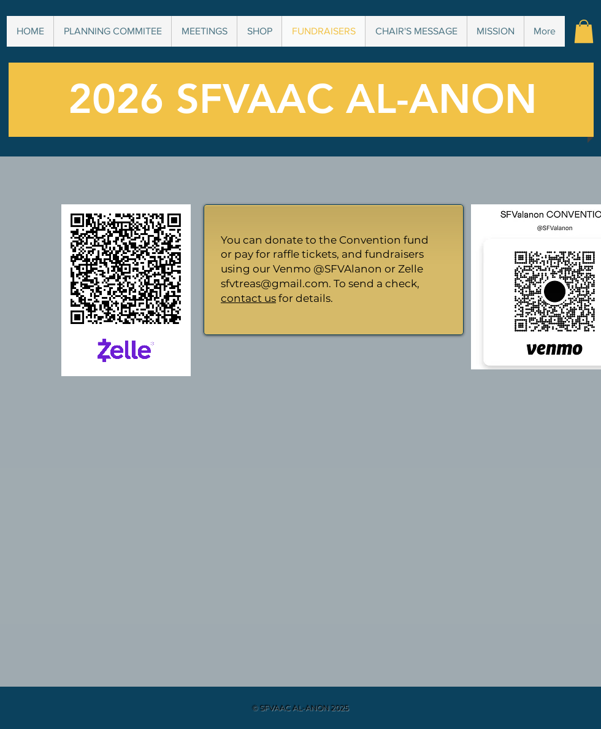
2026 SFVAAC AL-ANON (302, 98)
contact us (248, 298)
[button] (584, 31)
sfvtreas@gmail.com (275, 283)
